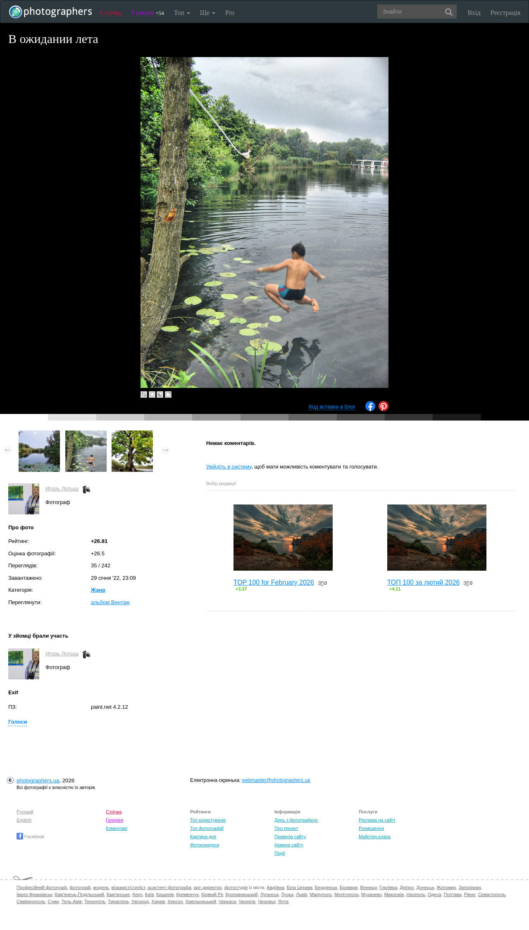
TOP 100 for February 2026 (274, 582)
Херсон (175, 901)
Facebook (30, 836)
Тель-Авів (72, 901)
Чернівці (267, 901)
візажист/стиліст (128, 887)
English (24, 820)
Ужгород (140, 901)
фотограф (80, 887)
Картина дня (203, 836)
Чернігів (246, 901)
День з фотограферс (296, 820)
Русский (25, 811)
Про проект (286, 828)
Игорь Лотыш (62, 488)
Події (279, 853)
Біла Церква (299, 887)
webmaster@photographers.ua (276, 780)
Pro (229, 12)
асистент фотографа (169, 887)
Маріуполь (320, 894)
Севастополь (491, 894)
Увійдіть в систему (229, 467)
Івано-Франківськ (34, 894)
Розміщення (371, 828)
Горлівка (388, 887)
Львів (301, 894)
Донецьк (425, 887)
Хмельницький (201, 901)
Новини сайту (288, 844)
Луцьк (287, 894)
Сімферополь (31, 901)
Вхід (474, 12)
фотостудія (236, 887)
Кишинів (165, 894)
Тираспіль (118, 901)
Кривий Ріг (212, 894)
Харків (158, 901)
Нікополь (415, 894)
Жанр (98, 590)
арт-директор (208, 887)
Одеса (434, 894)
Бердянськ (326, 887)
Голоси (17, 722)
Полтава (452, 894)
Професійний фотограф (42, 887)
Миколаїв (394, 894)
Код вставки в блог (332, 407)
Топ (182, 12)
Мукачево (371, 894)
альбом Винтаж (110, 602)
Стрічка (111, 12)
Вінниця (368, 887)
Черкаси (227, 901)
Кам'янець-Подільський (79, 894)
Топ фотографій (207, 828)
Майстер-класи (375, 836)
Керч (138, 894)
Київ (149, 894)
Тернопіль (94, 901)
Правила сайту (290, 836)
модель (101, 887)
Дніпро (407, 887)
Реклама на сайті (377, 820)
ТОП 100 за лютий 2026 (423, 582)
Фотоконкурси (204, 844)
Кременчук (187, 894)
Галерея (148, 12)
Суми (53, 901)
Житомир (446, 887)
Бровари (349, 887)
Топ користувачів (208, 820)
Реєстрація (505, 12)
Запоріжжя (470, 887)
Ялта (283, 901)
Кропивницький (241, 894)
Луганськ (269, 894)
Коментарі (116, 828)
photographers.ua (38, 780)
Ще (207, 12)
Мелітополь (346, 894)
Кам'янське (118, 894)
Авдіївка (275, 887)
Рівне (470, 894)
